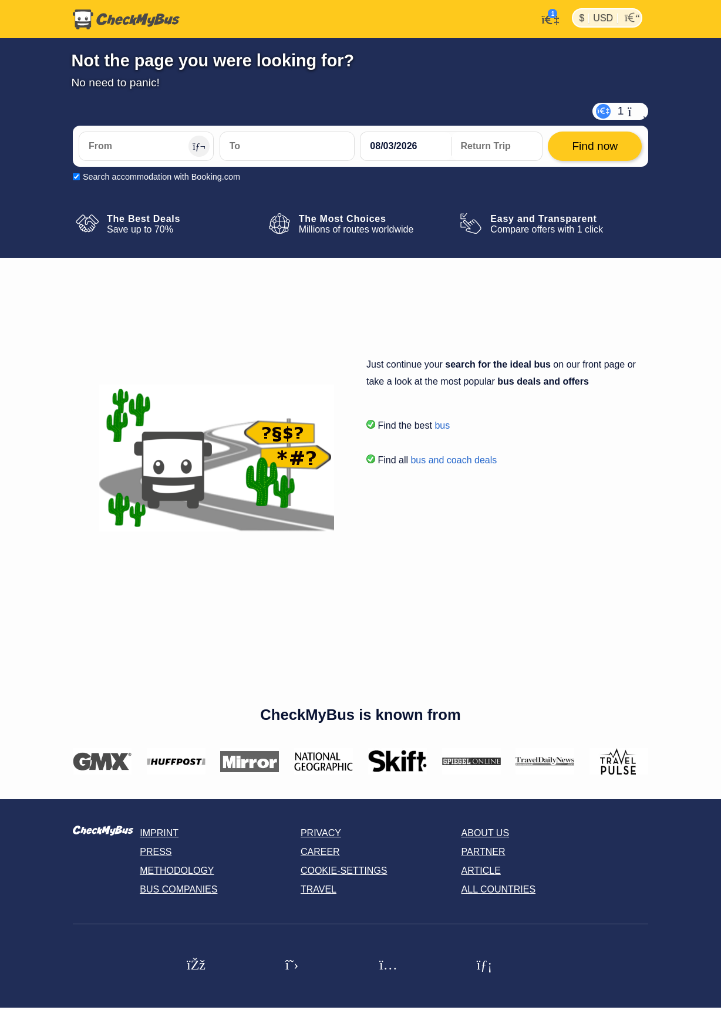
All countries (498, 889)
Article (481, 871)
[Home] (126, 19)
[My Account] (547, 18)
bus (442, 425)
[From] (146, 146)
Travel (318, 889)
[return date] (497, 146)
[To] (287, 146)
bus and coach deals (453, 460)
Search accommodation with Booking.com (161, 176)
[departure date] (405, 146)
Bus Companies (178, 889)
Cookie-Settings (344, 871)
